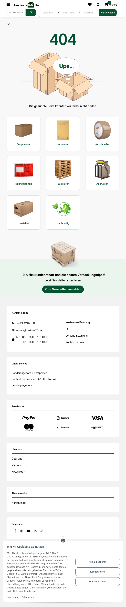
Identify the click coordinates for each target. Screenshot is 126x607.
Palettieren (63, 183)
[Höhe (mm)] (89, 12)
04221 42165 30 (25, 323)
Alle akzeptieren (96, 560)
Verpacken (23, 144)
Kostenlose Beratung (78, 322)
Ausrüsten (102, 183)
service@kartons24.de (29, 330)
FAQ (68, 329)
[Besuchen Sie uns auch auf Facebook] (15, 531)
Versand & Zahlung (77, 335)
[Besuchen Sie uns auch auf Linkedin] (35, 531)
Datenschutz (29, 597)
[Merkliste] (89, 4)
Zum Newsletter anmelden (63, 289)
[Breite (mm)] (69, 12)
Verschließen (102, 144)
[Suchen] (16, 12)
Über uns (17, 458)
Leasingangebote (22, 385)
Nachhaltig (63, 223)
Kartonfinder (19, 502)
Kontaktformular (75, 342)
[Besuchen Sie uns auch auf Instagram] (21, 531)
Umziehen (23, 223)
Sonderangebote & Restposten (29, 373)
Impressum (14, 597)
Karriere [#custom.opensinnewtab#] (16, 465)
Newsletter (18, 472)
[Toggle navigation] (8, 5)
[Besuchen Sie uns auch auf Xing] (41, 531)
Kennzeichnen (23, 183)
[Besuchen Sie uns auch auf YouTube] (28, 531)
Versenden (63, 144)
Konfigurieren (96, 570)
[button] (98, 4)
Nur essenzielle (96, 579)
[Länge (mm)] (48, 12)
